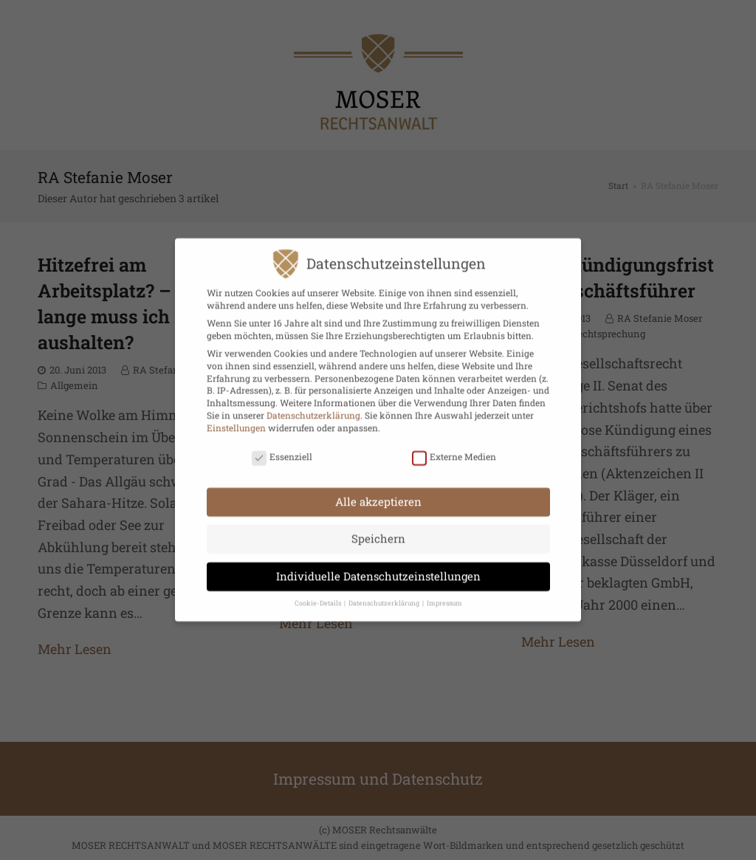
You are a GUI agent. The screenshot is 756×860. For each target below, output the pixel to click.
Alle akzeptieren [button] (378, 492)
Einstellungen (236, 418)
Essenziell (282, 447)
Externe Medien (454, 447)
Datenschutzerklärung (313, 406)
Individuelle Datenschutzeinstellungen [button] (378, 567)
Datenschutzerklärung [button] (384, 595)
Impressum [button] (444, 595)
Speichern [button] (378, 530)
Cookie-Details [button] (319, 595)
